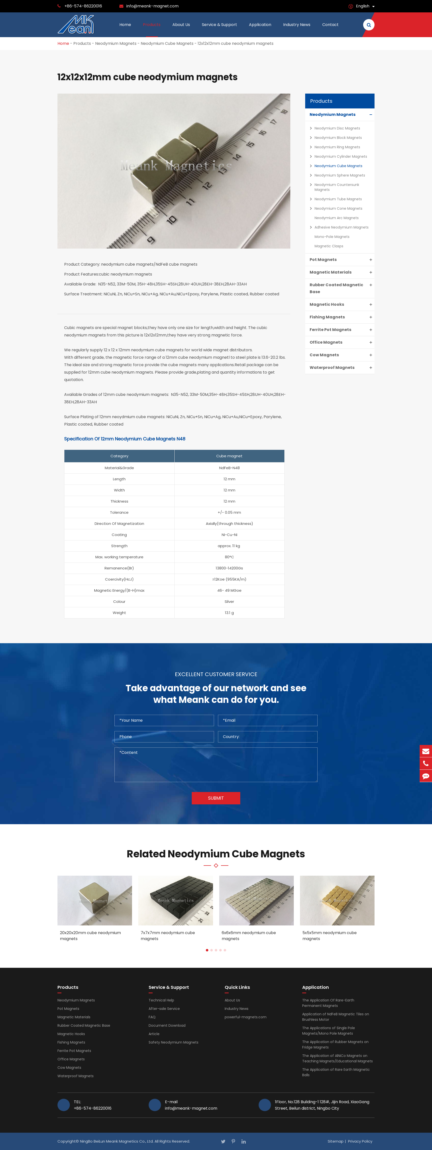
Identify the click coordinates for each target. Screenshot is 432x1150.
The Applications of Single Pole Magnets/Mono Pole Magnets (328, 1030)
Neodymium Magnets (115, 43)
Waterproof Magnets (342, 367)
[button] (207, 950)
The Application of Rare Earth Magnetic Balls (336, 1072)
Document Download (167, 1025)
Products (152, 29)
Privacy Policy (360, 1141)
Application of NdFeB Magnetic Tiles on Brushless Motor (335, 1017)
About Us (181, 29)
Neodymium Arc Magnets (337, 217)
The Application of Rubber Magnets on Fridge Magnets (335, 1044)
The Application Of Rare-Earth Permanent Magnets (328, 1003)
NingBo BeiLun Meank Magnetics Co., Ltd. (117, 1141)
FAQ (152, 1017)
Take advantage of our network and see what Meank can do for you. (216, 694)
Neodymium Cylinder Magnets (337, 156)
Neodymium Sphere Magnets (336, 175)
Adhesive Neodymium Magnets (338, 227)
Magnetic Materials (342, 272)
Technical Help (161, 1000)
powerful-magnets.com (246, 1017)
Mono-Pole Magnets (332, 236)
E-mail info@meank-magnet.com (191, 1105)
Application (260, 29)
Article (154, 1033)
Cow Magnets (342, 355)
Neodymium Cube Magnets (167, 43)
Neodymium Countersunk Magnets (333, 186)
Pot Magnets (342, 259)
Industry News (296, 29)
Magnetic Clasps (329, 246)
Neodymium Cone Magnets (334, 208)
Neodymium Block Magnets (334, 137)
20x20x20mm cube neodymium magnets (90, 936)
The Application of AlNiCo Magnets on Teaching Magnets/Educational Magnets (337, 1058)
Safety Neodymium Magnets (173, 1042)
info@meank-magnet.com (152, 6)
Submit (216, 798)
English (362, 6)
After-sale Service (164, 1008)
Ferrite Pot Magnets (342, 329)
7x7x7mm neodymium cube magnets (168, 936)
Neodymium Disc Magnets (333, 128)
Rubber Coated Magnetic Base (342, 288)
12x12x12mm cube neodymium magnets (235, 43)
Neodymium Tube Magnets (334, 199)
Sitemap (336, 1141)
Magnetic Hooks (342, 304)
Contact (330, 29)
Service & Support (219, 29)
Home (125, 29)
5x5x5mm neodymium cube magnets (329, 936)
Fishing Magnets (342, 317)
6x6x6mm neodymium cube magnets (249, 936)
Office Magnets (342, 342)
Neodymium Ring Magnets (333, 147)
